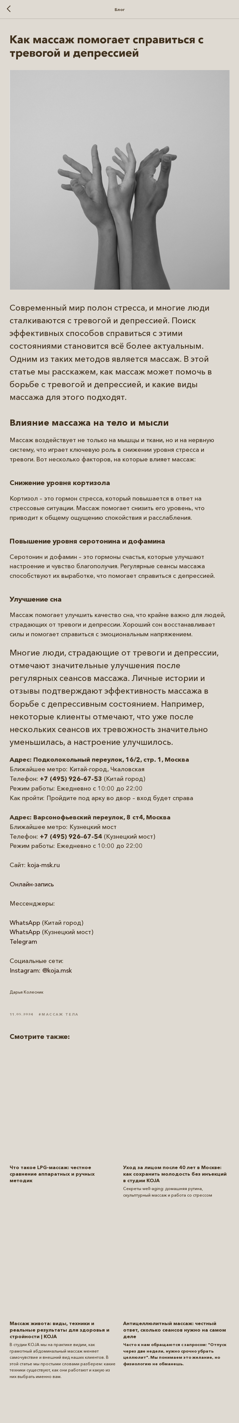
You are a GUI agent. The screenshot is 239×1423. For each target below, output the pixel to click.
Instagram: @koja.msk (41, 970)
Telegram (23, 941)
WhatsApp (25, 923)
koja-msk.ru (44, 865)
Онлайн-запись (32, 884)
